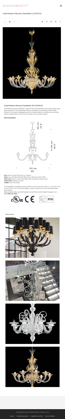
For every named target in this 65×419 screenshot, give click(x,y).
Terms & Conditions (50, 416)
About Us (12, 416)
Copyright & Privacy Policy (37, 416)
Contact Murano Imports (23, 416)
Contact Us (45, 192)
